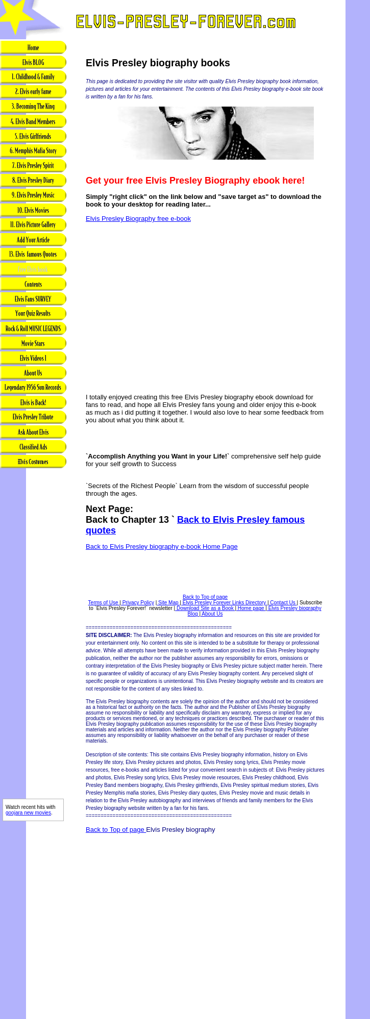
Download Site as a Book (205, 608)
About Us (212, 614)
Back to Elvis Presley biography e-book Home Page (162, 546)
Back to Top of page (205, 597)
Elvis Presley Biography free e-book (138, 218)
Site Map (168, 602)
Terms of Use (104, 602)
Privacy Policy (137, 602)
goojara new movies (28, 813)
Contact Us (283, 602)
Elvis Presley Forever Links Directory (224, 602)
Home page (250, 608)
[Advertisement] (33, 638)
